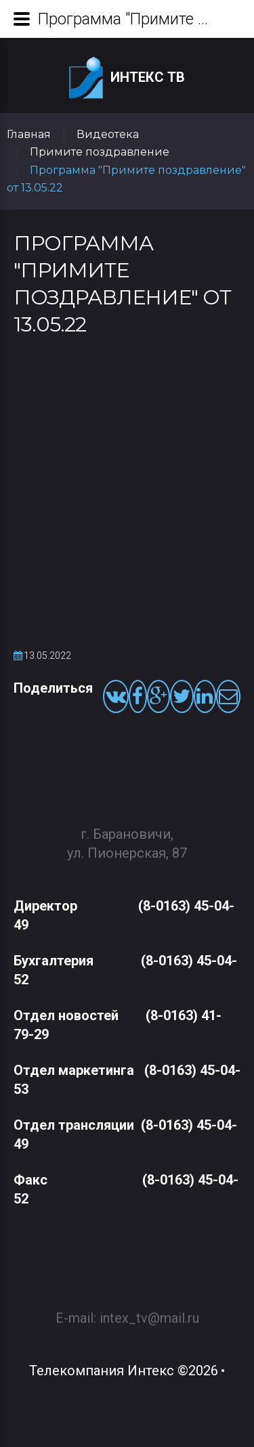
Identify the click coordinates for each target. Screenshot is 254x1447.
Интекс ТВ (127, 78)
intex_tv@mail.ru (149, 1312)
